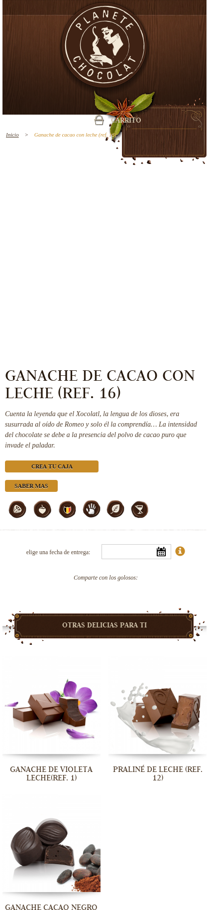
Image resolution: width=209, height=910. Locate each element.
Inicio (12, 135)
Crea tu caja (52, 467)
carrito (126, 121)
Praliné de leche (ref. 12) (158, 773)
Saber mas (31, 486)
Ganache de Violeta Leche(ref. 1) (51, 773)
